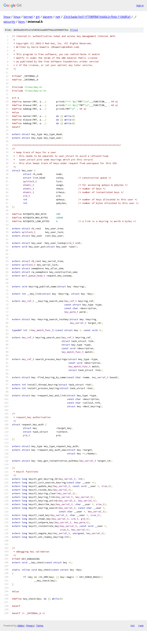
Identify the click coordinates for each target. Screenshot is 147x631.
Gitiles (20, 625)
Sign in (140, 5)
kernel (28, 17)
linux (6, 17)
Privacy (30, 625)
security (9, 22)
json (141, 625)
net (57, 17)
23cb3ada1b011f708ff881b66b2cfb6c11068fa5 (97, 17)
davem (47, 17)
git (38, 17)
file (74, 29)
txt (132, 625)
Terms (39, 625)
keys (21, 22)
